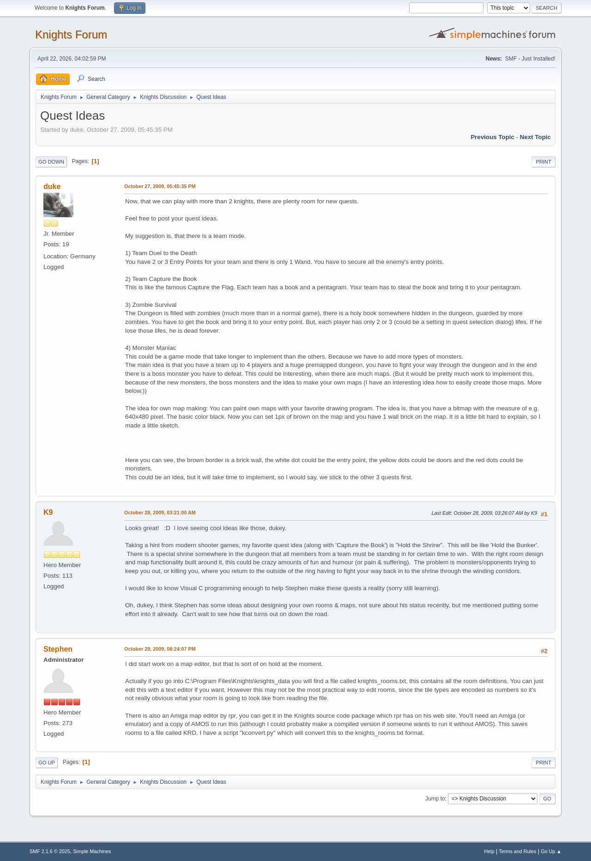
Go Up (46, 762)
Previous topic (492, 137)
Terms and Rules (518, 851)
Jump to (435, 798)
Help (489, 851)
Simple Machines (92, 851)
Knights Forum (71, 34)
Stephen (57, 649)
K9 (48, 512)
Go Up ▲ (551, 851)
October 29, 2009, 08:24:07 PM (160, 649)
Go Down (51, 162)
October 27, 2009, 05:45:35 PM (160, 186)
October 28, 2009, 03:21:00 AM (160, 512)
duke (51, 186)
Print (543, 162)
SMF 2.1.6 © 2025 (50, 851)
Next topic (535, 137)
